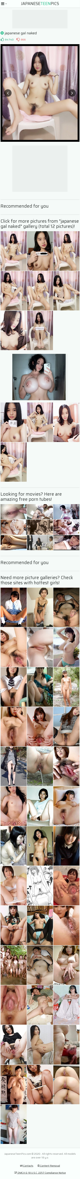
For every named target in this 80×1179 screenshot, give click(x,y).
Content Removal (49, 1166)
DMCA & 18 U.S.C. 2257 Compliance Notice (40, 1173)
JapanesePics (40, 3)
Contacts (26, 1166)
